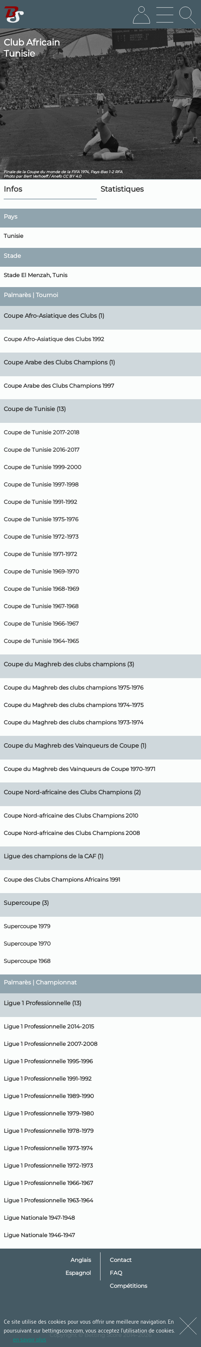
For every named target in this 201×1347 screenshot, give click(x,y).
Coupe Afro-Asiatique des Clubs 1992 (54, 339)
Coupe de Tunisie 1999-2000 (42, 467)
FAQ (116, 1272)
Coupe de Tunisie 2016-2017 (41, 449)
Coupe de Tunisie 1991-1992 (40, 501)
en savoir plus (29, 1339)
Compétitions (128, 1285)
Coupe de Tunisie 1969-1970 (41, 571)
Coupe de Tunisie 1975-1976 (41, 519)
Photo (9, 176)
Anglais (81, 1259)
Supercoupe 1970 (27, 943)
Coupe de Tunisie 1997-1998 (41, 484)
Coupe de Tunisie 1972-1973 (41, 536)
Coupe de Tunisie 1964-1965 (41, 640)
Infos (13, 189)
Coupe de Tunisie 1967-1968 (41, 606)
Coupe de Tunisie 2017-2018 (41, 432)
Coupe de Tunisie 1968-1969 (41, 588)
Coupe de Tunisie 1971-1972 (40, 554)
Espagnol (78, 1272)
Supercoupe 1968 (27, 960)
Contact (121, 1259)
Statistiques (122, 189)
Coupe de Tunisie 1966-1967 (41, 623)
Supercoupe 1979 (27, 926)
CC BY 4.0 (72, 176)
